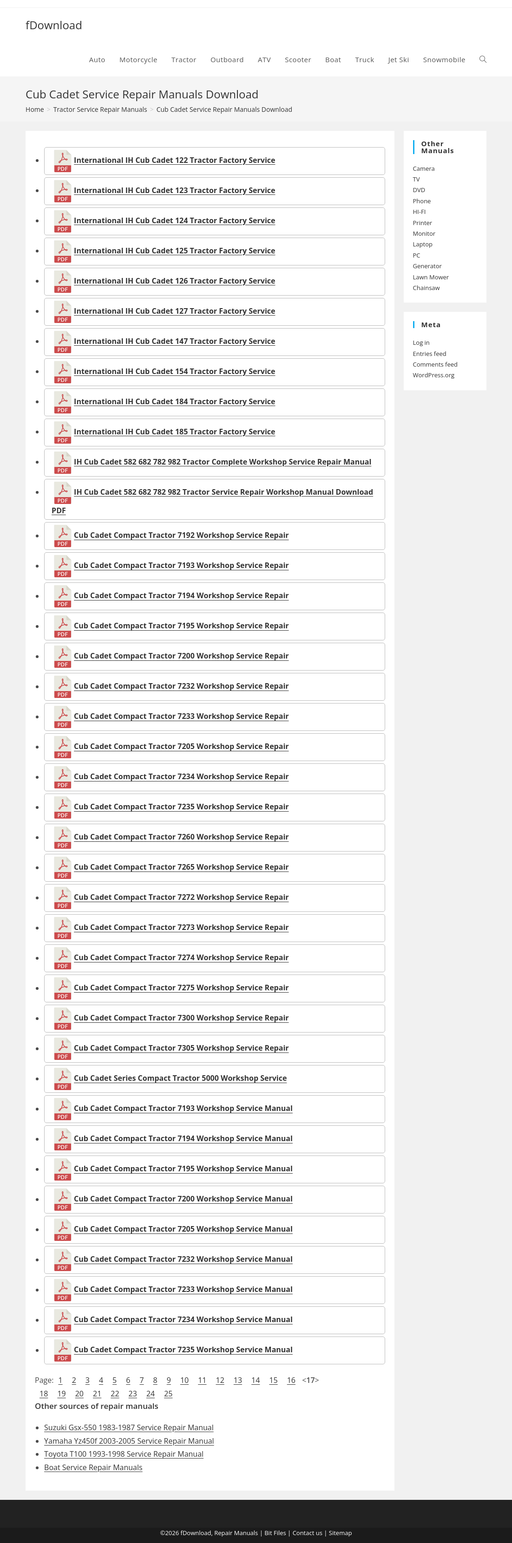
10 (184, 1380)
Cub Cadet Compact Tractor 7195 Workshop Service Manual (183, 1169)
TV (416, 179)
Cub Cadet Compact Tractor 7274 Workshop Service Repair (181, 958)
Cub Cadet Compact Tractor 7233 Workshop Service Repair (181, 716)
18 (43, 1393)
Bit (268, 1533)
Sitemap (340, 1533)
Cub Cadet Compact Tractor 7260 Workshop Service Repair (181, 837)
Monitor (424, 233)
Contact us (307, 1533)
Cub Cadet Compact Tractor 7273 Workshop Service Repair (181, 928)
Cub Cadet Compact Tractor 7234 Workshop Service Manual (183, 1320)
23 (133, 1393)
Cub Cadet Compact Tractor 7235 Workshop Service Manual (183, 1350)
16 (291, 1380)
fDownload (54, 24)
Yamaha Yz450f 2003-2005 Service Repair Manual (129, 1441)
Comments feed (435, 364)
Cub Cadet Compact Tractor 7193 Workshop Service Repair (181, 566)
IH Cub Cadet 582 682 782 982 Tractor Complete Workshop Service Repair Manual (222, 462)
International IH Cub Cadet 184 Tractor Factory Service (174, 401)
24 (150, 1393)
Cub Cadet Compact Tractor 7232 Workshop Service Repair (181, 686)
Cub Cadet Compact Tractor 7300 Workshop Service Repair (181, 1018)
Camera (424, 168)
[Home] (35, 109)
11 (202, 1380)
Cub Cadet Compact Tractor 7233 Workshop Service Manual (183, 1290)
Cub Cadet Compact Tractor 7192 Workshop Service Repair (181, 535)
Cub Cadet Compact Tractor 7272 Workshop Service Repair (181, 897)
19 (61, 1393)
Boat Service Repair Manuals (93, 1467)
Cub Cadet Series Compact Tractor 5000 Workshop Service (180, 1078)
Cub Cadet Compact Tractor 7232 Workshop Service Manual (183, 1259)
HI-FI (419, 211)
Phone (422, 201)
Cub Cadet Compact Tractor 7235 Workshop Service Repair (181, 807)
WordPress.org (434, 375)
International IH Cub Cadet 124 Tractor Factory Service (174, 220)
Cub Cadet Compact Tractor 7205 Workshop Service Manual (183, 1229)
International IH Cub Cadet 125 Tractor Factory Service (174, 250)
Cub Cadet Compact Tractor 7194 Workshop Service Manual (183, 1139)
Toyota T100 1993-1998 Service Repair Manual (123, 1454)
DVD (419, 190)
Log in (421, 342)
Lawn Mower (431, 277)
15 (273, 1380)
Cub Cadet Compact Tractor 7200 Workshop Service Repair (181, 656)
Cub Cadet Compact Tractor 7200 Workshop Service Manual (183, 1199)
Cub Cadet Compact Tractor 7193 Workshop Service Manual (183, 1109)
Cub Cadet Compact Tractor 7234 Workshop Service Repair (181, 777)
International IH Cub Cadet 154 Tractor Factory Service (174, 371)
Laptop (423, 244)
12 (220, 1380)
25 (168, 1393)
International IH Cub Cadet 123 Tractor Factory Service (174, 190)
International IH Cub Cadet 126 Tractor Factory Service (174, 281)
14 (255, 1380)
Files (280, 1533)
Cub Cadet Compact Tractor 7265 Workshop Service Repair (181, 867)
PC (416, 255)
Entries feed (429, 353)
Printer (423, 223)
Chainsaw (426, 288)
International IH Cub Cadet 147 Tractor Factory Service (174, 341)
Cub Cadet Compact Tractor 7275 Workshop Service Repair (181, 988)
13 (238, 1380)
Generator (427, 266)
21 (97, 1393)
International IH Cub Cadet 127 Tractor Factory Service (174, 311)
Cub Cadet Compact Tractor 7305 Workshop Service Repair (181, 1048)
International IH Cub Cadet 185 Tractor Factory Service (174, 431)
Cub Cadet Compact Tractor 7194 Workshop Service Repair (181, 596)
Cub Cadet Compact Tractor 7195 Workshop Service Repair (181, 626)
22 (115, 1393)
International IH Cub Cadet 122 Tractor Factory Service (174, 160)
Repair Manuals (236, 1533)
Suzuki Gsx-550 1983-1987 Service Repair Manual (129, 1427)
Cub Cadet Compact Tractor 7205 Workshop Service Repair (181, 747)
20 (79, 1393)
